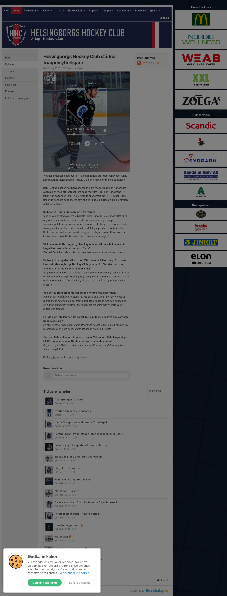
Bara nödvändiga (79, 582)
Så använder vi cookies (73, 573)
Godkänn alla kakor (44, 582)
